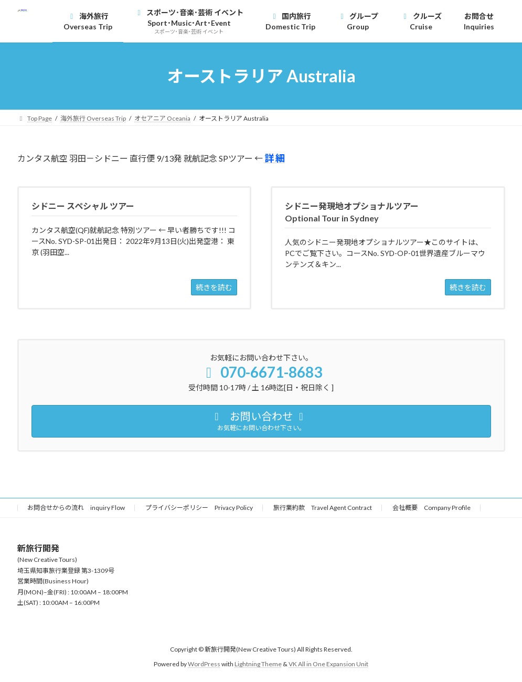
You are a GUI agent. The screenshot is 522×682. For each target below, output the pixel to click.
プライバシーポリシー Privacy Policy (199, 508)
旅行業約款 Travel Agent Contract (322, 508)
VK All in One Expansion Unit (328, 664)
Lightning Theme (258, 664)
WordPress (204, 664)
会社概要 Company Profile (431, 508)
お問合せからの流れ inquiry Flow (76, 508)
